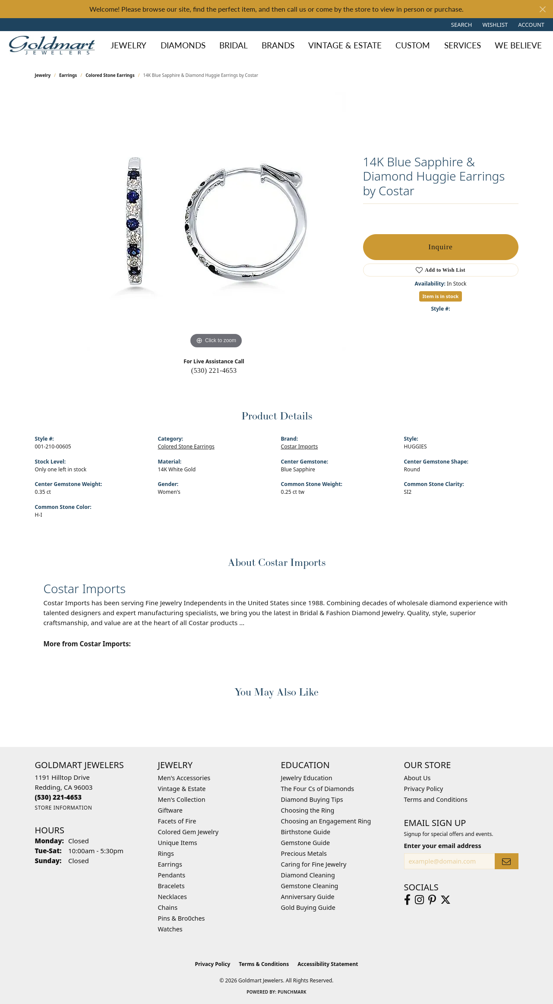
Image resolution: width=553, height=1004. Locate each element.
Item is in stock (441, 296)
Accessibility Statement (327, 964)
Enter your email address (442, 846)
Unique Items (177, 843)
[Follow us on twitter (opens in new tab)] (445, 900)
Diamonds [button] (183, 45)
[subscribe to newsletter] (506, 861)
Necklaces (172, 897)
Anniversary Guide (308, 897)
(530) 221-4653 (214, 370)
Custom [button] (412, 45)
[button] (460, 24)
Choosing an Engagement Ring (326, 821)
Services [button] (462, 45)
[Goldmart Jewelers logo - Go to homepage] (54, 45)
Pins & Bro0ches (181, 918)
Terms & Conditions (264, 964)
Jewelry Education (306, 778)
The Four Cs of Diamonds (317, 789)
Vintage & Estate (182, 789)
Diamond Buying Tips (312, 799)
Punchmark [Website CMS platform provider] (292, 992)
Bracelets (171, 886)
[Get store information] (63, 807)
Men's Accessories (184, 778)
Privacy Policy (423, 789)
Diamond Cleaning (308, 875)
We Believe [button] (518, 45)
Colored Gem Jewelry (188, 832)
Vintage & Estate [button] (345, 45)
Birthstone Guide (306, 832)
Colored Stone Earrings (110, 75)
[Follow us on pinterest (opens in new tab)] (432, 900)
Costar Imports (299, 446)
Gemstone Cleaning (309, 886)
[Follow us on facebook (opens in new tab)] (407, 900)
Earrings (68, 75)
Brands (278, 45)
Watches (170, 929)
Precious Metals (304, 853)
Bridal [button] (233, 45)
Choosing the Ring (308, 810)
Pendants (172, 875)
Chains (168, 907)
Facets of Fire (177, 821)
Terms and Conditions (436, 799)
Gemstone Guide (305, 843)
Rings (166, 853)
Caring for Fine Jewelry (314, 864)
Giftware (170, 810)
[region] (216, 221)
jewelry (43, 75)
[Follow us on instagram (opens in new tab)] (419, 900)
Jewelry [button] (128, 45)
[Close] (542, 9)
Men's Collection (181, 799)
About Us (417, 778)
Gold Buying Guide (308, 907)
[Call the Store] (58, 797)
